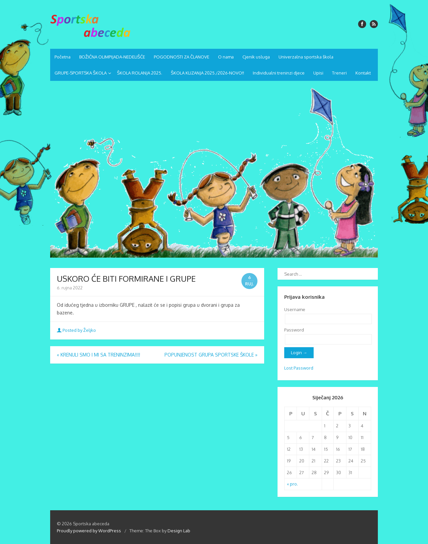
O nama (226, 56)
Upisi (318, 73)
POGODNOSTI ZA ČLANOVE (181, 56)
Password (294, 329)
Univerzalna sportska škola (306, 56)
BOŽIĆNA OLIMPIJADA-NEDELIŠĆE (112, 56)
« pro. (292, 484)
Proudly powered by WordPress (89, 530)
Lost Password (298, 368)
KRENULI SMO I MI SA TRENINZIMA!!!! (98, 355)
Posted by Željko (77, 330)
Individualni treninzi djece (279, 73)
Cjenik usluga (256, 56)
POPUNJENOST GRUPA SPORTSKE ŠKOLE (211, 355)
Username (294, 309)
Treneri (339, 73)
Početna (63, 56)
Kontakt (363, 73)
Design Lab (179, 530)
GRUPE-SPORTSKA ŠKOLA (81, 73)
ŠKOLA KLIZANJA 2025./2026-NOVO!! (207, 73)
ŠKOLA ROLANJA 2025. (139, 73)
